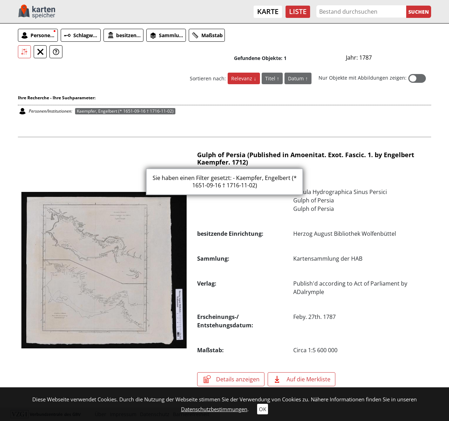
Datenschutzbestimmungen (214, 409)
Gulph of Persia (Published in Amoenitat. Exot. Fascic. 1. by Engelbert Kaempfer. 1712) (305, 159)
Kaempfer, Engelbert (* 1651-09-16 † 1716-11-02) (125, 111)
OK (262, 409)
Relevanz (242, 78)
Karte (268, 11)
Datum (296, 78)
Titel (271, 78)
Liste (298, 11)
